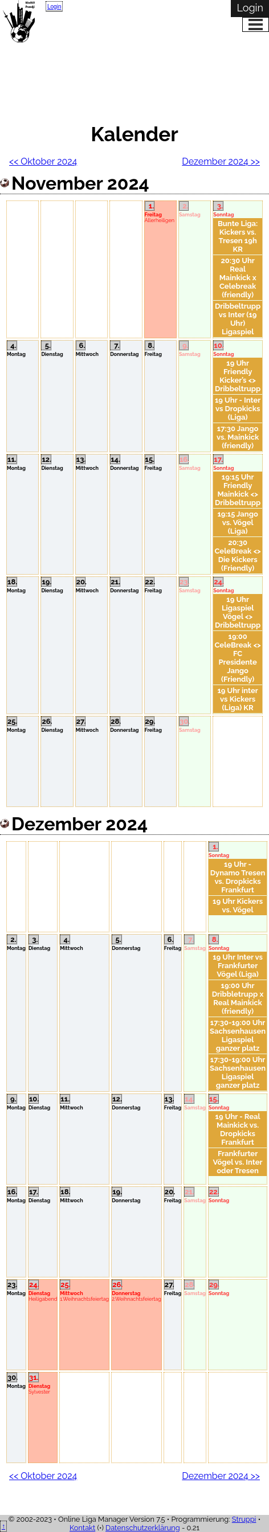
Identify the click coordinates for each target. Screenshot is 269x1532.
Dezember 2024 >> (221, 161)
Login (54, 6)
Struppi (244, 1519)
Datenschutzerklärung (142, 1527)
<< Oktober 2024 (43, 161)
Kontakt (82, 1527)
